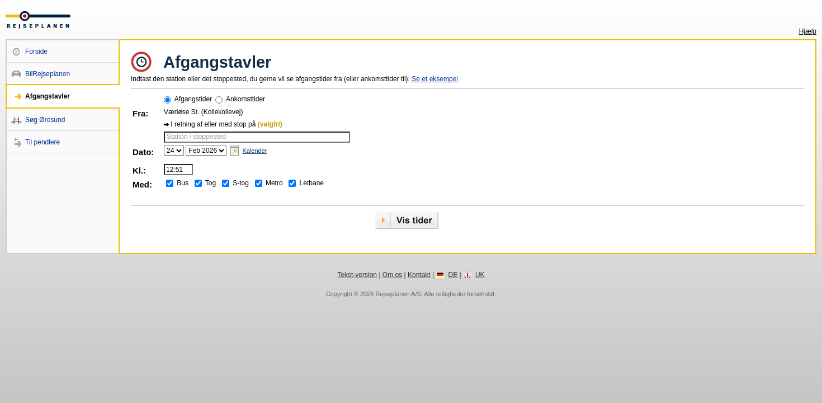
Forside (36, 51)
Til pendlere (42, 142)
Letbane (312, 183)
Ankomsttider (245, 99)
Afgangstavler (47, 96)
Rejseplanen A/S (398, 293)
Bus (182, 183)
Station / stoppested (196, 136)
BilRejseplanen (47, 74)
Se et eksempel (435, 79)
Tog (210, 183)
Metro (274, 183)
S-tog (241, 183)
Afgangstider (193, 99)
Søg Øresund (45, 120)
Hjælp (807, 31)
